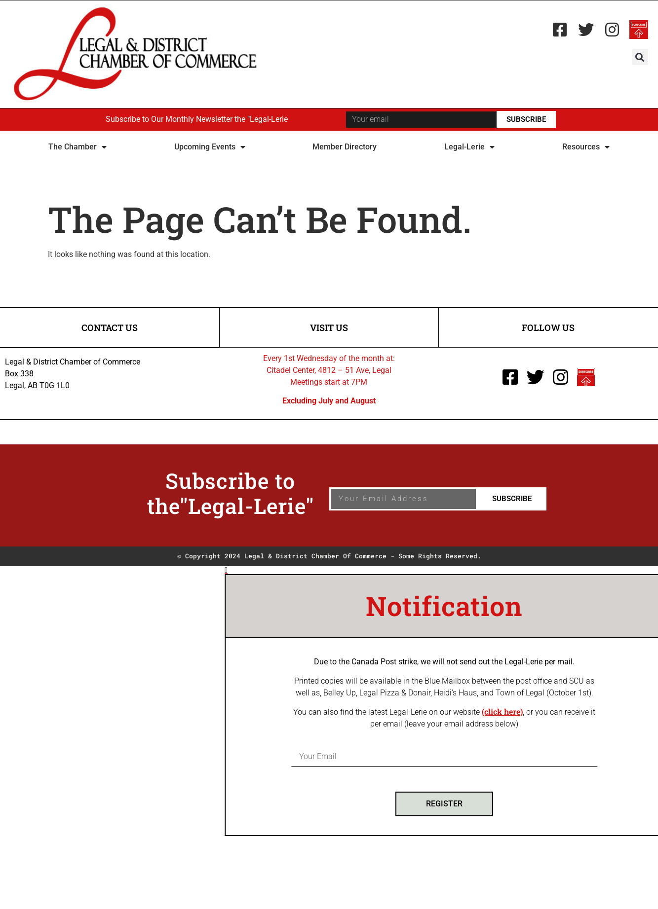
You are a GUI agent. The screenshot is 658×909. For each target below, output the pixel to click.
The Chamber (77, 147)
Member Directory (344, 146)
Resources (586, 147)
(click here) (543, 711)
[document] (329, 701)
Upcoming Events (209, 147)
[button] (640, 57)
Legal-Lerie (469, 147)
